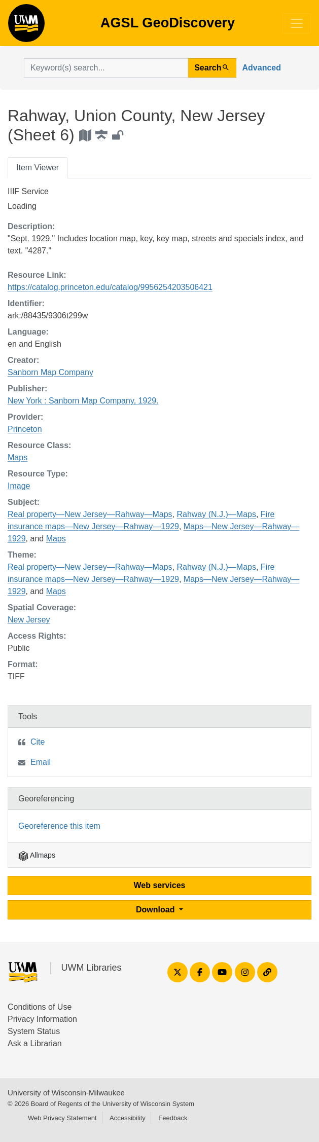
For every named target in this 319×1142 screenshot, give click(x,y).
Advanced (261, 67)
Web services (160, 885)
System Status (34, 1031)
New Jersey (29, 619)
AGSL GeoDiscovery (26, 26)
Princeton (25, 429)
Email (40, 762)
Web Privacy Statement (62, 1118)
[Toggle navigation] (296, 23)
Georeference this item (59, 826)
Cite (37, 742)
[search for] (106, 68)
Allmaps (36, 855)
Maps (17, 457)
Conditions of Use (40, 1007)
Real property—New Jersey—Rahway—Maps (90, 514)
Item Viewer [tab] (37, 167)
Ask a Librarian (35, 1043)
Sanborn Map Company (50, 372)
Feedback (172, 1118)
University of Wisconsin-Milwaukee (66, 1092)
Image (19, 486)
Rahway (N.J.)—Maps (216, 514)
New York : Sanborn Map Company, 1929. (83, 400)
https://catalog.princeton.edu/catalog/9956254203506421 (110, 287)
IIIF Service (28, 191)
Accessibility (128, 1118)
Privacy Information (42, 1019)
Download (156, 909)
